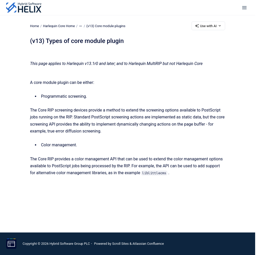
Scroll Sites (120, 244)
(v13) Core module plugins (106, 26)
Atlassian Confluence (148, 244)
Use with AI (208, 26)
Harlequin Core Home (59, 26)
